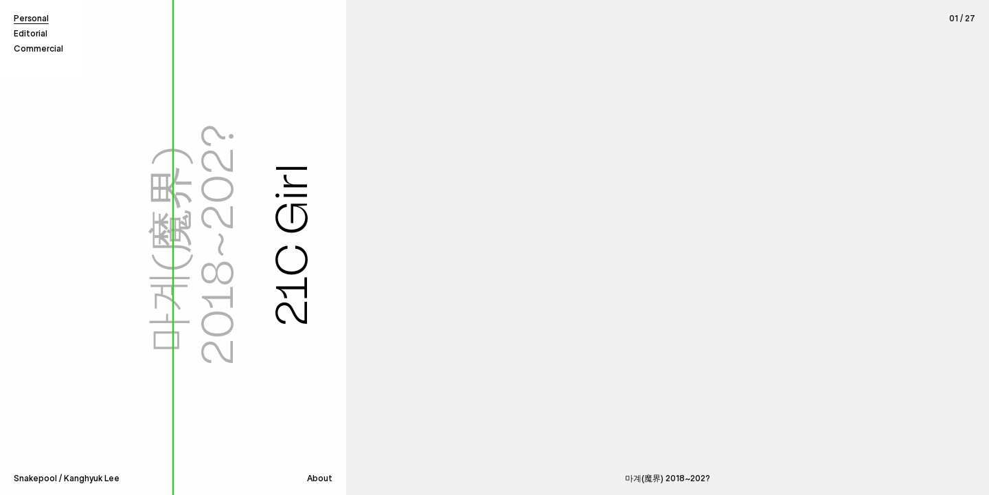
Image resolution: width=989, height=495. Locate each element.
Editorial (30, 33)
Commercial (38, 48)
